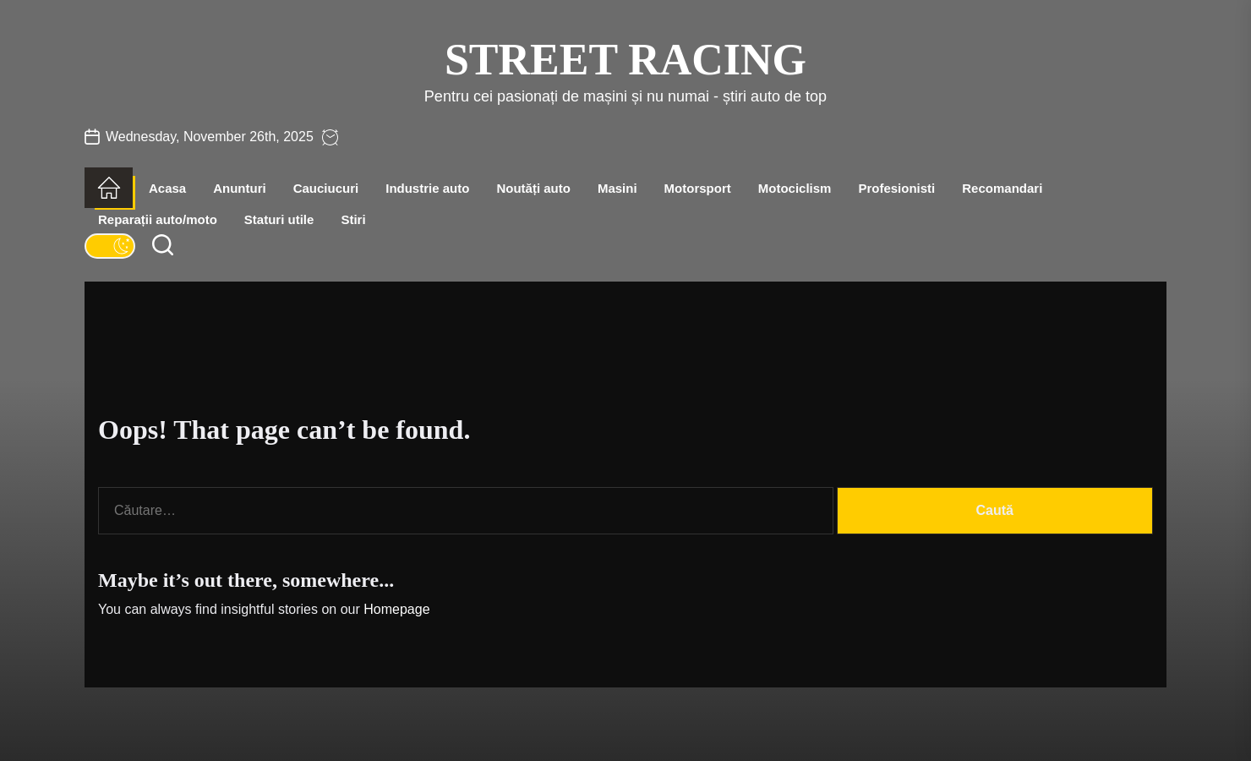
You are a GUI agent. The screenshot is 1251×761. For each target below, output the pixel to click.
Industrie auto (427, 188)
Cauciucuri (326, 188)
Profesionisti (896, 188)
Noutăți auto (533, 188)
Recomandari (1002, 188)
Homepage (396, 609)
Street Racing (625, 60)
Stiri (353, 219)
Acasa (167, 188)
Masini (617, 188)
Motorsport (697, 188)
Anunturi (239, 188)
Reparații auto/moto (157, 219)
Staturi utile (279, 219)
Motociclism (795, 188)
